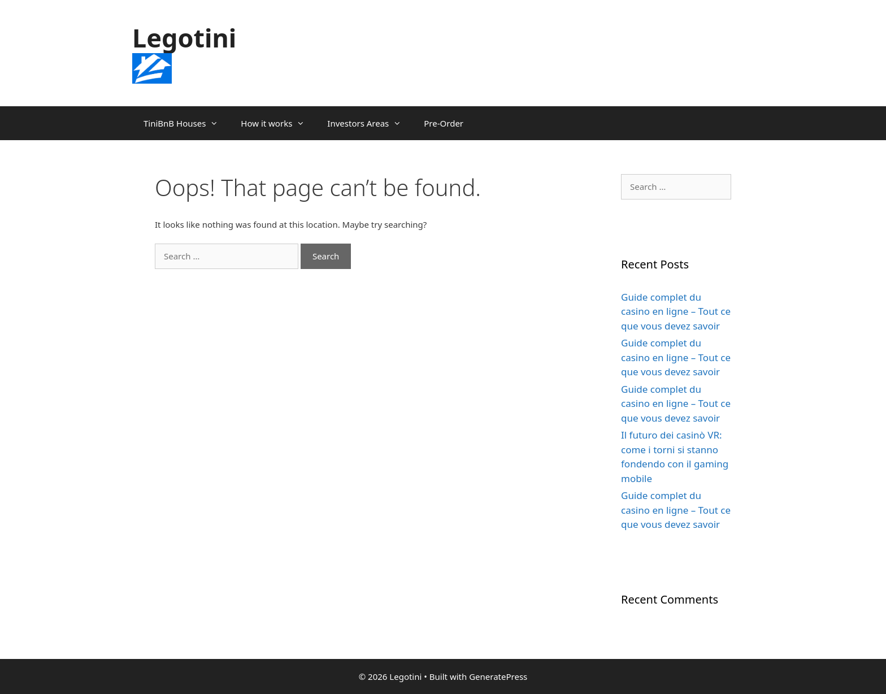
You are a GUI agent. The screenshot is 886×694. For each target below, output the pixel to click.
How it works (278, 123)
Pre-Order (443, 123)
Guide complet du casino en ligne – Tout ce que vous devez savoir (676, 311)
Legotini (184, 37)
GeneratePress (498, 676)
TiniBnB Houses (186, 123)
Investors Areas (369, 123)
